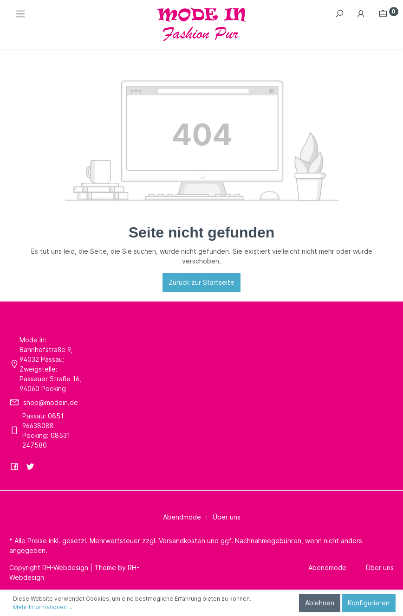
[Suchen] (339, 14)
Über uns (226, 517)
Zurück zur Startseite (201, 282)
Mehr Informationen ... (42, 606)
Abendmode (182, 517)
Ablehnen (319, 603)
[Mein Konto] (361, 13)
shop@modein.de (50, 402)
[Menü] (20, 13)
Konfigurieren (369, 603)
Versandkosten (182, 541)
